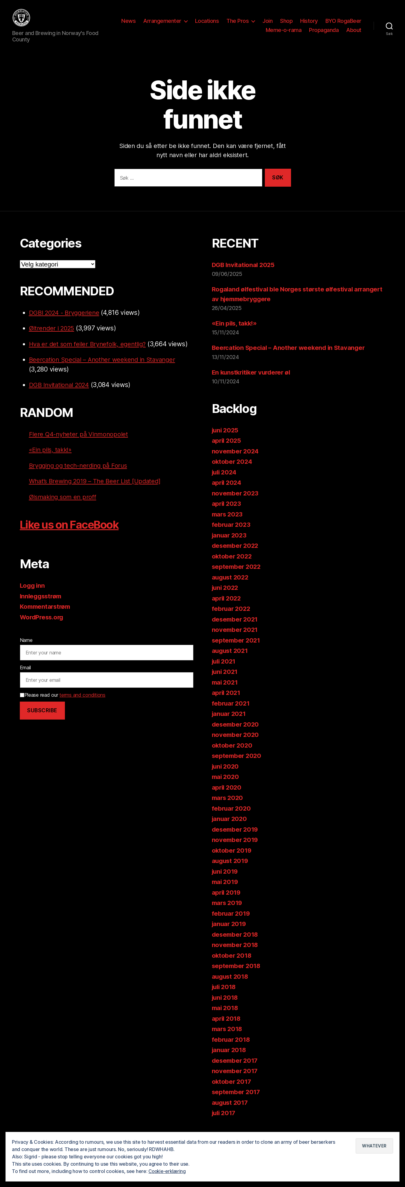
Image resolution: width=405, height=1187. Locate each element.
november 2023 (236, 502)
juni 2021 (226, 681)
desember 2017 (236, 1069)
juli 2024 (225, 481)
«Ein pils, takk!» (51, 459)
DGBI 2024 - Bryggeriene (66, 322)
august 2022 (231, 586)
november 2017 (236, 1080)
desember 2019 (236, 838)
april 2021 (227, 702)
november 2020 (236, 744)
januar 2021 (230, 723)
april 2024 (227, 491)
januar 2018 (230, 1059)
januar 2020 (230, 828)
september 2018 (237, 975)
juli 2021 (225, 670)
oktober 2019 (232, 859)
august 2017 (231, 1111)
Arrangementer (206, 25)
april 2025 (227, 449)
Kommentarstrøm (46, 615)
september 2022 (237, 575)
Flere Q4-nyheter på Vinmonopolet (80, 443)
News (172, 25)
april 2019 (227, 901)
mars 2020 (228, 807)
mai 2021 (226, 691)
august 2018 (231, 985)
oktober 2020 (233, 754)
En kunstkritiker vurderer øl (253, 381)
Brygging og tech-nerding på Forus (81, 474)
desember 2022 (236, 554)
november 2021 (236, 639)
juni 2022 (226, 597)
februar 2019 (232, 922)
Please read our (62, 704)
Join (311, 25)
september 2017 (237, 1101)
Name (26, 649)
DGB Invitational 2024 (61, 394)
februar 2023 (232, 533)
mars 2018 (228, 1038)
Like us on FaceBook (76, 533)
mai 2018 (226, 1017)
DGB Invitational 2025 (244, 274)
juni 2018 (226, 1006)
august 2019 (231, 870)
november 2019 (236, 849)
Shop (330, 25)
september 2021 (237, 649)
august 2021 (231, 660)
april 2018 (227, 1027)
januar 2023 (230, 544)
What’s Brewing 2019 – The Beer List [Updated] (98, 490)
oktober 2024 (233, 470)
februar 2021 (231, 712)
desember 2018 (236, 943)
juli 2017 (225, 1122)
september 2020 (237, 765)
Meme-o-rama (284, 34)
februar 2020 (232, 817)
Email (25, 677)
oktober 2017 (232, 1090)
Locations (251, 25)
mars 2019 (228, 912)
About (353, 34)
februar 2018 (232, 1048)
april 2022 (227, 607)
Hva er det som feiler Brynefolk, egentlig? (90, 353)
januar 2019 (230, 933)
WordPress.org (43, 626)
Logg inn (33, 594)
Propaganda (324, 34)
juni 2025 (226, 439)
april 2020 (227, 796)
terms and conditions (82, 704)
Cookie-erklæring (168, 1171)
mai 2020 (226, 786)
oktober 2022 (232, 565)
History (352, 25)
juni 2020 (226, 775)
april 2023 (227, 512)
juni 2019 (226, 880)
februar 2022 (232, 618)
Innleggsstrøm (42, 605)
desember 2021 (236, 628)
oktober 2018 (232, 964)
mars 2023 (228, 523)
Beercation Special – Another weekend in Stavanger (106, 368)
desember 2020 (236, 733)
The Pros (281, 25)
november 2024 (236, 460)
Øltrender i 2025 (53, 337)
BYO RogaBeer (240, 34)
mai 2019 (226, 891)
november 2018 (236, 954)
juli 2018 (225, 996)
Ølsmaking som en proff (64, 506)
